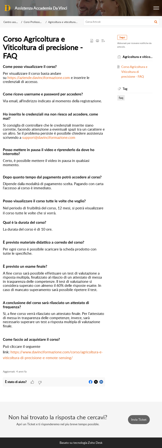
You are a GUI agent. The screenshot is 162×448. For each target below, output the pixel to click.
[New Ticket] (139, 419)
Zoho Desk (95, 443)
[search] (121, 21)
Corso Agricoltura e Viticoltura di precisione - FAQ (134, 72)
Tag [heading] (125, 89)
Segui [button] (122, 37)
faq (121, 98)
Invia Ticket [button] (139, 419)
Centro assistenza (13, 22)
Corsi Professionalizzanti (38, 22)
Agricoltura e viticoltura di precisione (69, 22)
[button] (156, 8)
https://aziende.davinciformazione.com (38, 77)
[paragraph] (54, 215)
